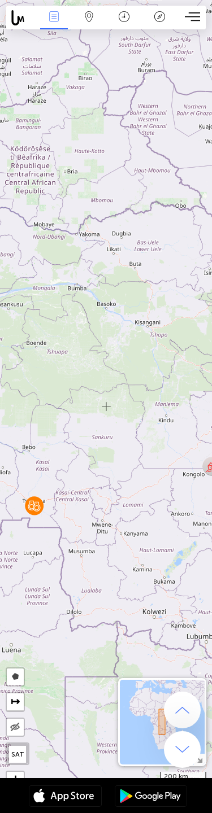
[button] (34, 506)
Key (159, 18)
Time (124, 18)
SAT (17, 754)
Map (89, 18)
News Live (53, 18)
